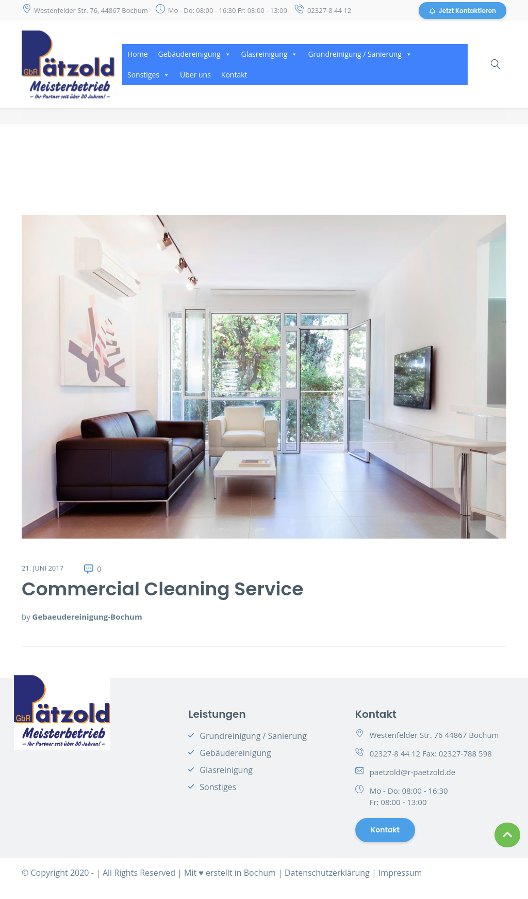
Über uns (195, 75)
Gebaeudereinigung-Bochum (87, 616)
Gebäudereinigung (194, 54)
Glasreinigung (269, 54)
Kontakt (234, 75)
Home (137, 54)
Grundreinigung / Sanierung (360, 54)
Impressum (400, 872)
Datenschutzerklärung (327, 872)
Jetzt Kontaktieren (462, 10)
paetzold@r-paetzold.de (413, 772)
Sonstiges (148, 75)
